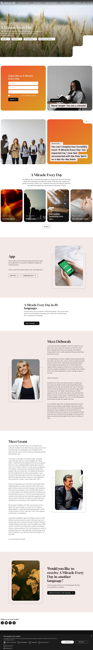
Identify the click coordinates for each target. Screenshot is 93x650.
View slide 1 (86, 121)
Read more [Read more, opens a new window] (12, 640)
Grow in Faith (66, 3)
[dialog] (46, 642)
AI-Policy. (34, 95)
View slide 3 (88, 121)
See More (46, 226)
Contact (77, 3)
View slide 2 (87, 121)
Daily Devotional (52, 3)
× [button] (91, 635)
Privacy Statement (26, 95)
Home (2, 23)
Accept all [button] (67, 642)
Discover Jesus (25, 3)
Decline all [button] (81, 642)
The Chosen (38, 3)
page (54, 585)
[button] (31, 648)
